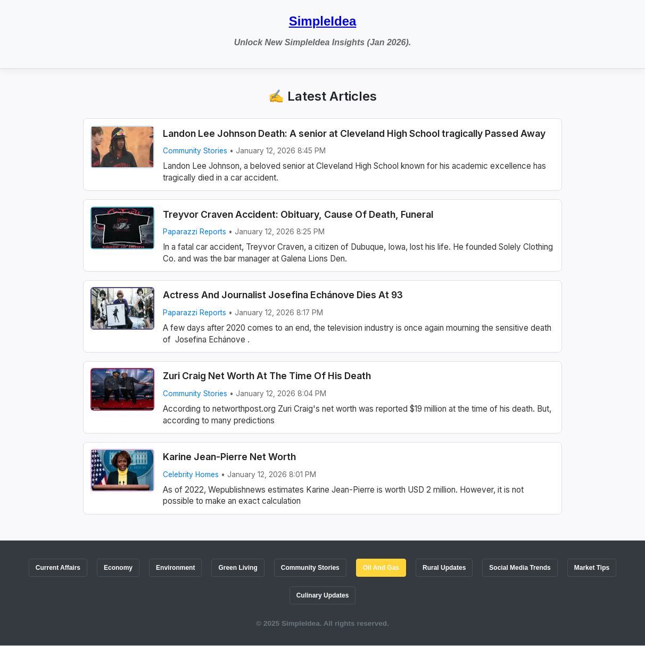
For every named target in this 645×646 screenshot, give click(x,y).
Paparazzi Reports (194, 231)
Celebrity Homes (191, 474)
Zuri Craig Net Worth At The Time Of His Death (267, 375)
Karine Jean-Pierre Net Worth (229, 456)
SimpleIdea (323, 21)
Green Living (237, 567)
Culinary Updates (322, 595)
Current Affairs (58, 567)
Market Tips (591, 567)
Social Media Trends (519, 567)
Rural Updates (444, 567)
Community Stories (195, 150)
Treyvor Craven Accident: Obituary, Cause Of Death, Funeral (298, 214)
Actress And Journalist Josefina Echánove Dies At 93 (283, 294)
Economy (118, 567)
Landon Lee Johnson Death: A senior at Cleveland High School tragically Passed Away (354, 133)
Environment (175, 567)
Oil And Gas (381, 567)
